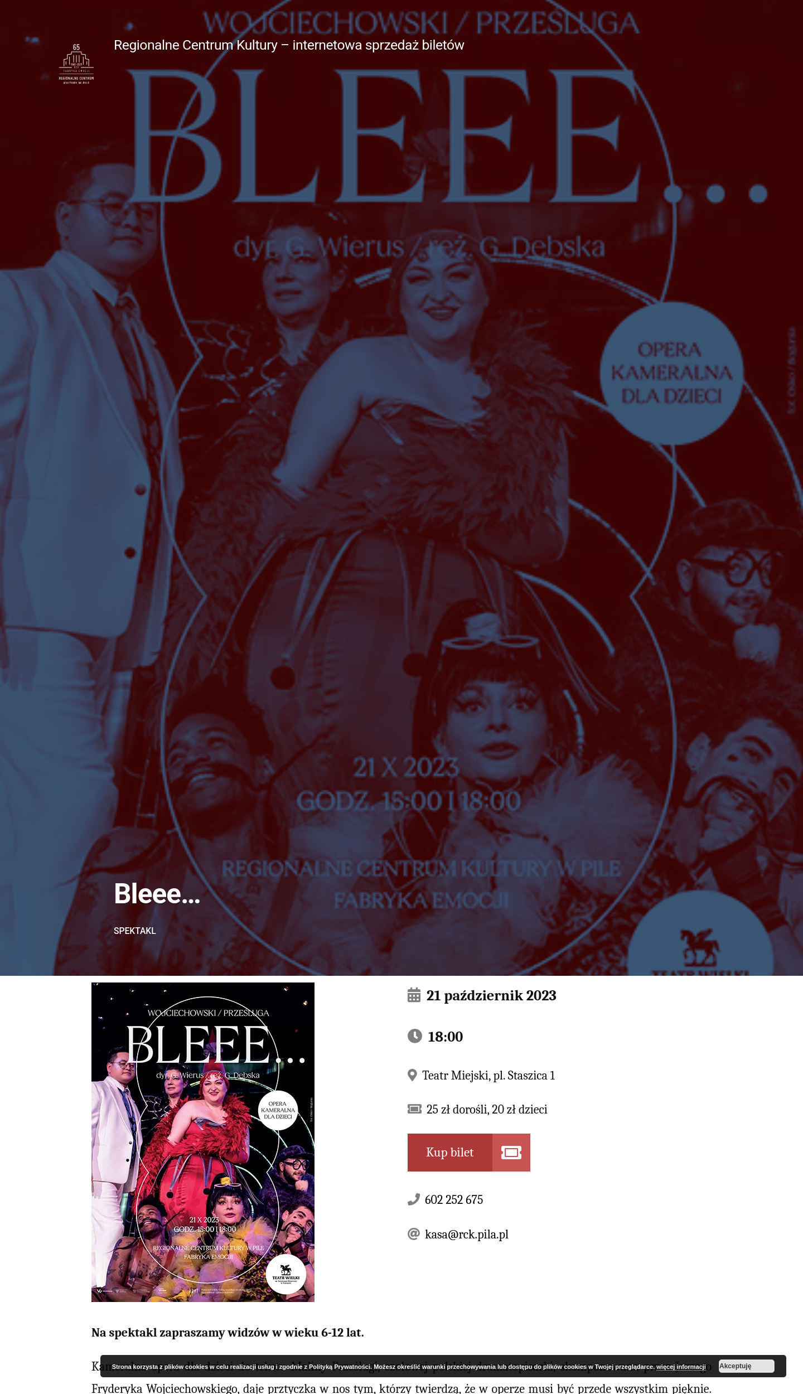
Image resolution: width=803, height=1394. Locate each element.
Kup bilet (450, 1152)
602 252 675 (454, 1200)
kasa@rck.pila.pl (467, 1234)
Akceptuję (735, 1366)
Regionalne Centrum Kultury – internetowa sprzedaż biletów (289, 45)
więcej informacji (681, 1366)
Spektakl (135, 931)
